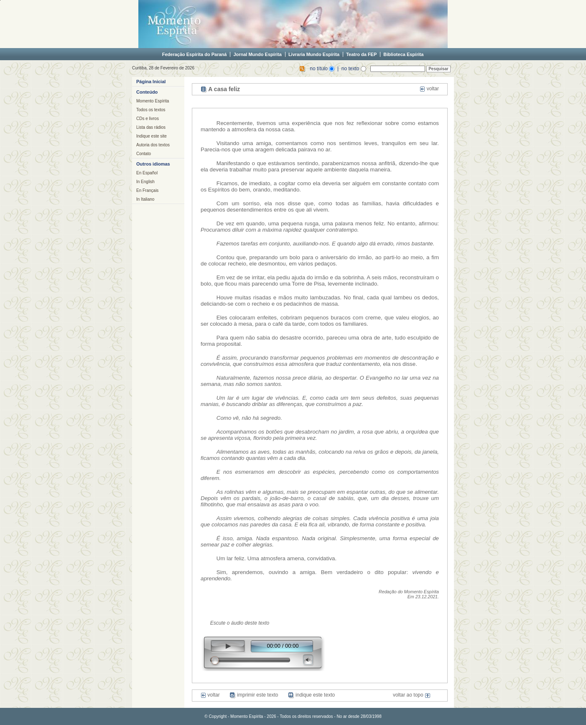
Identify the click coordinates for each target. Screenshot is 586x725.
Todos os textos (150, 109)
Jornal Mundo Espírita (257, 54)
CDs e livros (147, 118)
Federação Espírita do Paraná (194, 54)
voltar (429, 89)
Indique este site (151, 136)
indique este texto (311, 695)
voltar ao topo (412, 695)
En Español (147, 173)
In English (145, 181)
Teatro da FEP (361, 54)
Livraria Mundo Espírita (313, 54)
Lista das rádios (151, 127)
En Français (147, 190)
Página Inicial (151, 81)
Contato (143, 153)
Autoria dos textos (153, 145)
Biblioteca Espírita (403, 54)
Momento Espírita (152, 101)
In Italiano (145, 199)
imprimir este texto (253, 695)
